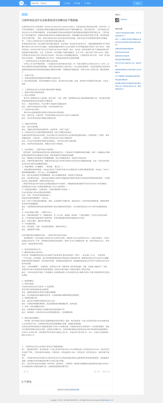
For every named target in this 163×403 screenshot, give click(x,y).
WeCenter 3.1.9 (107, 400)
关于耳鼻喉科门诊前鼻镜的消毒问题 (127, 76)
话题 (77, 3)
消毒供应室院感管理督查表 (124, 49)
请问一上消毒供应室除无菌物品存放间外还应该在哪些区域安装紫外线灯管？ (128, 42)
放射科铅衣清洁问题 (122, 52)
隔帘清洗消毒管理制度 (123, 59)
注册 (77, 390)
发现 (67, 3)
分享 (97, 372)
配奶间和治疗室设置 (122, 56)
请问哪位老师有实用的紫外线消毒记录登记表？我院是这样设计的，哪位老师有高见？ (128, 86)
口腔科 (24, 14)
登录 (138, 3)
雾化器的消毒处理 (121, 80)
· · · (95, 3)
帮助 (87, 3)
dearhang (124, 19)
